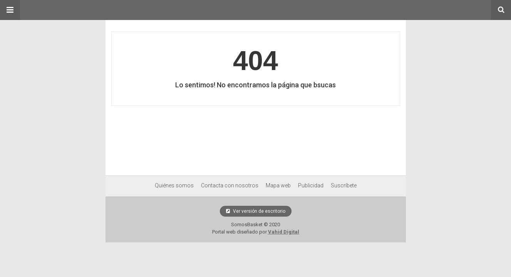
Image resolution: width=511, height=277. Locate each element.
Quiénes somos (174, 185)
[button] (10, 10)
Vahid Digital (283, 232)
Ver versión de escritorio (255, 211)
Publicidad (310, 185)
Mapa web (278, 185)
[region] (255, 138)
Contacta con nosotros (229, 185)
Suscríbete (344, 185)
